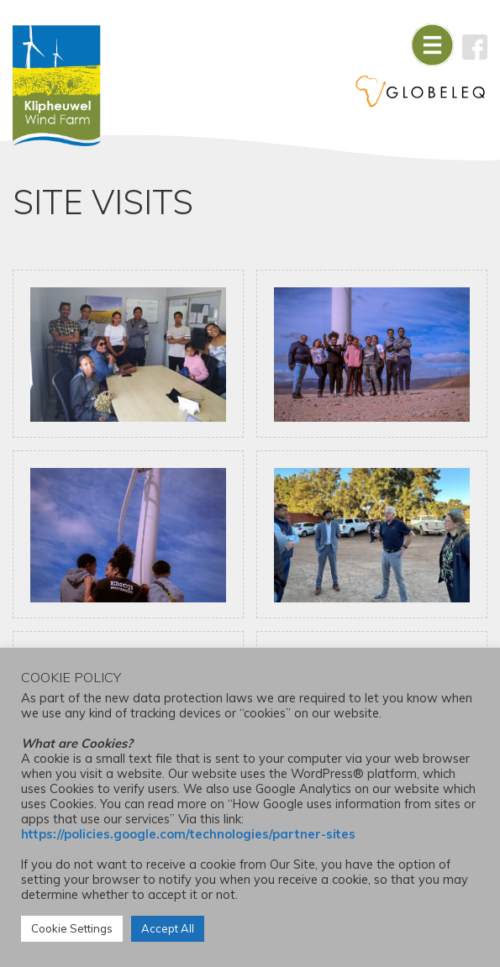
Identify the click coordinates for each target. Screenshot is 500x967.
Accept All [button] (167, 928)
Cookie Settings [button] (72, 928)
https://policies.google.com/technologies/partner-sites (188, 834)
